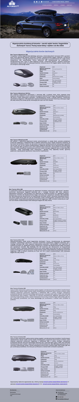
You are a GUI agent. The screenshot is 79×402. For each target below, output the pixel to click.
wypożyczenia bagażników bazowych (27, 384)
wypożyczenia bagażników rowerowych (55, 384)
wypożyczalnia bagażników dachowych (55, 382)
